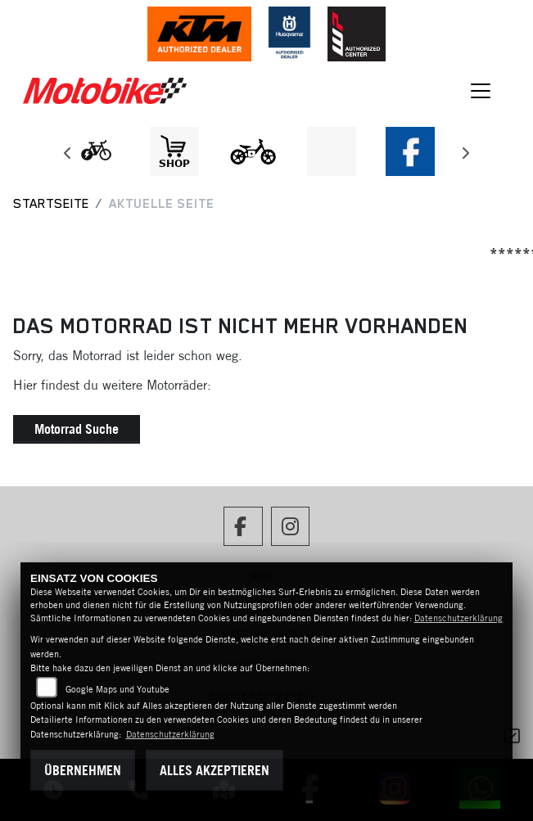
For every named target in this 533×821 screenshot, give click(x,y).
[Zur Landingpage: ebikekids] (253, 151)
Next (465, 155)
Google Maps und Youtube (117, 689)
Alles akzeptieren (214, 770)
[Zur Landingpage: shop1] (174, 151)
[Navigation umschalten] (480, 91)
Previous (68, 155)
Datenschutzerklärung (458, 618)
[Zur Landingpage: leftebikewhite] (95, 151)
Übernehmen (82, 770)
